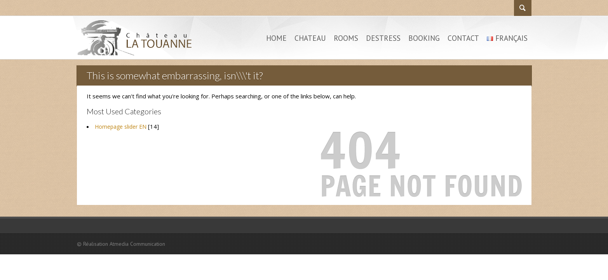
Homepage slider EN (120, 126)
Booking (424, 38)
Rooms (346, 38)
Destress (383, 38)
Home (276, 38)
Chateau (310, 38)
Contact (463, 38)
